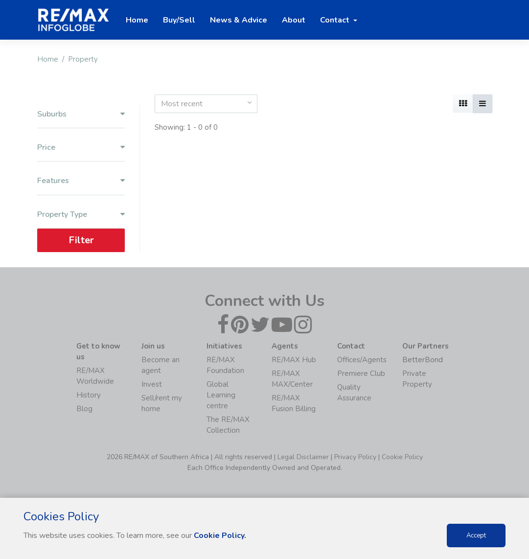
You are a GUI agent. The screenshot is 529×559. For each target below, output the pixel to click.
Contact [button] (335, 20)
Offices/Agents (362, 360)
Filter (80, 240)
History (88, 395)
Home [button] (137, 20)
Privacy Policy (355, 457)
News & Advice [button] (238, 20)
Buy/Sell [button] (179, 20)
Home (47, 59)
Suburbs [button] (81, 114)
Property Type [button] (81, 214)
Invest (151, 384)
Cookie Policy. (220, 535)
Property (83, 59)
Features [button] (81, 181)
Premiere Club (361, 373)
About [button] (293, 20)
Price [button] (81, 147)
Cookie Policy (402, 457)
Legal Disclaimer (303, 457)
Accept (476, 535)
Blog (84, 409)
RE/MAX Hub (294, 360)
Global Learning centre (221, 395)
